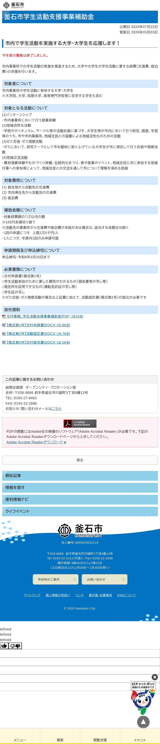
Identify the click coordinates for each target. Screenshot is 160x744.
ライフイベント (17, 511)
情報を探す (15, 488)
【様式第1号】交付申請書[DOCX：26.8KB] (38, 325)
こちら (57, 409)
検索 (60, 740)
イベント (140, 740)
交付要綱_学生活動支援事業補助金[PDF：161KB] (45, 316)
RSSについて (126, 595)
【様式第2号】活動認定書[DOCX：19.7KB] (38, 334)
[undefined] (15, 645)
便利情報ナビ (17, 499)
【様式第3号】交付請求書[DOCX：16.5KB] (38, 342)
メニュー (20, 740)
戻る (80, 460)
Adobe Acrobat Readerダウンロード (36, 442)
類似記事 (13, 476)
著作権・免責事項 (100, 595)
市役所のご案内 (49, 579)
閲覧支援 (100, 740)
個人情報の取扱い (58, 595)
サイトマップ (32, 595)
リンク (80, 595)
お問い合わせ (96, 579)
